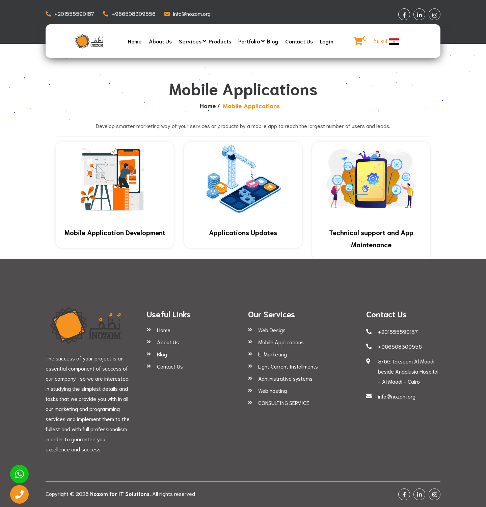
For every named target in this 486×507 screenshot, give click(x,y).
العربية (386, 41)
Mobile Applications (281, 342)
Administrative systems (285, 378)
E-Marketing (272, 354)
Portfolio (249, 40)
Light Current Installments (288, 366)
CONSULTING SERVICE (283, 402)
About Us (160, 40)
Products (220, 40)
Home (135, 40)
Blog (272, 40)
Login (326, 40)
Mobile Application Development (114, 232)
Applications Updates (243, 232)
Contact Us (299, 40)
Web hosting (272, 390)
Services (190, 40)
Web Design (272, 329)
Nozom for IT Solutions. (120, 493)
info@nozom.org (192, 13)
